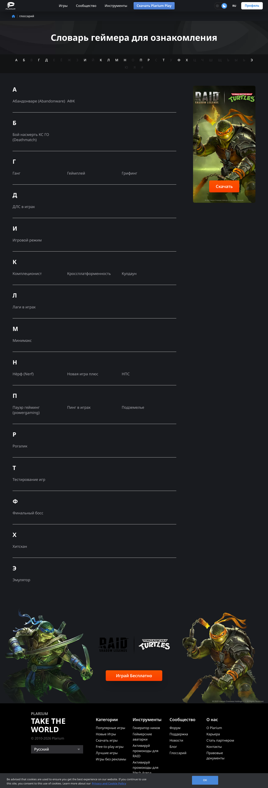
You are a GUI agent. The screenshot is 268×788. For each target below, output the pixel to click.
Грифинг (129, 173)
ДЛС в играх (24, 206)
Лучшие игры (107, 753)
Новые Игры (106, 734)
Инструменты (116, 5)
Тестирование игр (29, 479)
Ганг (16, 173)
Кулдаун (129, 273)
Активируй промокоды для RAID (145, 750)
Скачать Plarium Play (154, 5)
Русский (41, 749)
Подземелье (133, 407)
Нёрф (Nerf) (23, 374)
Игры (63, 5)
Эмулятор (21, 579)
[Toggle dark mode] (221, 5)
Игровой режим (27, 240)
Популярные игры (110, 727)
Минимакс (22, 340)
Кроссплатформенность (89, 273)
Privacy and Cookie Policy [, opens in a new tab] (109, 783)
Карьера (213, 734)
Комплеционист (27, 273)
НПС (126, 374)
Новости (176, 740)
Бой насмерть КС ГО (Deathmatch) (31, 137)
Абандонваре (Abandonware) (39, 101)
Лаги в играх (24, 307)
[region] (134, 780)
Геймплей (76, 173)
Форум (175, 727)
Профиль (252, 6)
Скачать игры (107, 740)
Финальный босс (28, 513)
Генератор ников (146, 727)
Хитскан (20, 546)
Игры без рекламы (111, 759)
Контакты (214, 746)
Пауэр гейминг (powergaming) (26, 410)
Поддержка (179, 734)
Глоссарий (178, 753)
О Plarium (214, 727)
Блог (173, 746)
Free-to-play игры (109, 746)
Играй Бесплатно (134, 675)
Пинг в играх (79, 407)
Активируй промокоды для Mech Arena (145, 767)
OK (205, 780)
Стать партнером (220, 740)
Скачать (224, 186)
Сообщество (86, 5)
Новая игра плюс (82, 374)
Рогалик (20, 446)
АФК (71, 101)
